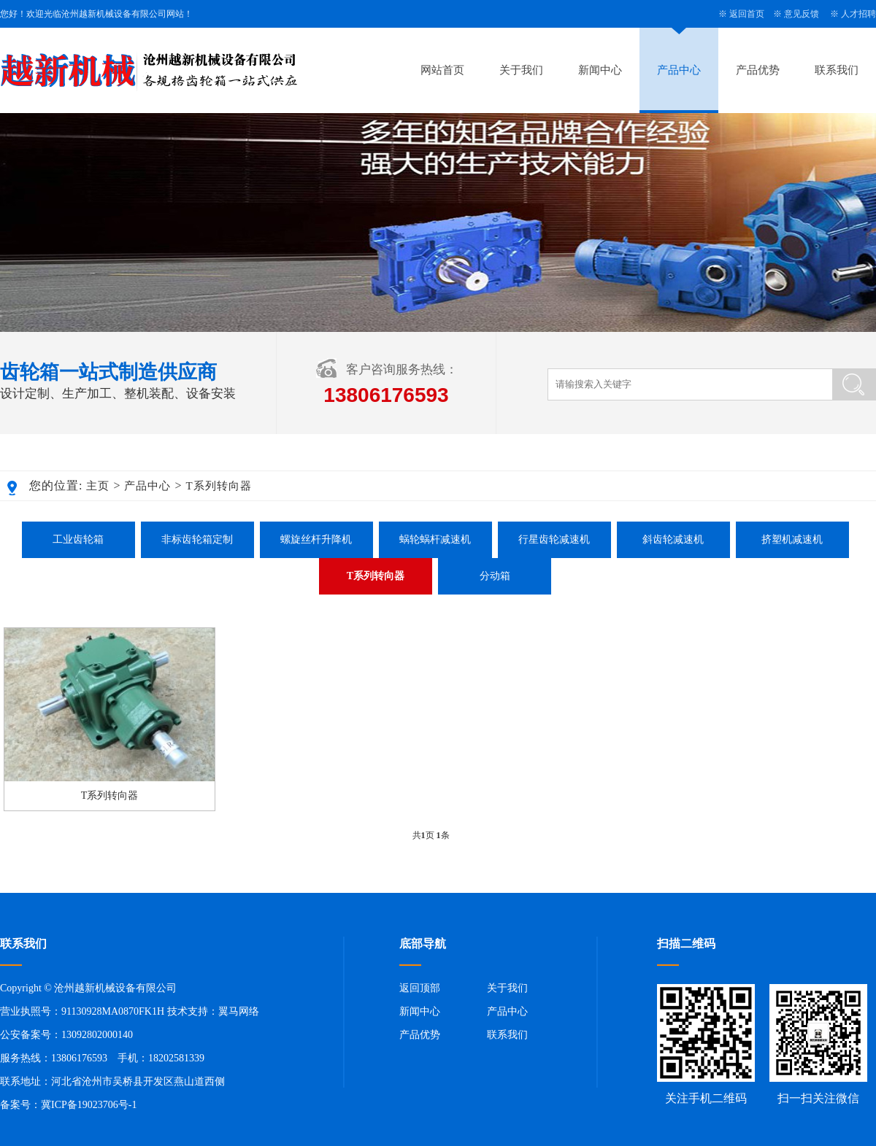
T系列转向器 (219, 486)
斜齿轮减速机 (673, 539)
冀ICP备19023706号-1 (89, 1104)
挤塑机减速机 (792, 539)
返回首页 (746, 14)
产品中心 (679, 70)
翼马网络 (238, 1011)
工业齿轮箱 (78, 539)
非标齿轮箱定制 (197, 539)
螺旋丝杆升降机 (316, 539)
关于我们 (521, 70)
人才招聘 (858, 14)
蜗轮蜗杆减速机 (435, 539)
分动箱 (495, 575)
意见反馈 (801, 14)
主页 (98, 486)
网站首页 (442, 70)
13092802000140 (97, 1034)
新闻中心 (600, 70)
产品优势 (758, 70)
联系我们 (836, 70)
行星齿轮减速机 (554, 539)
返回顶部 (419, 988)
